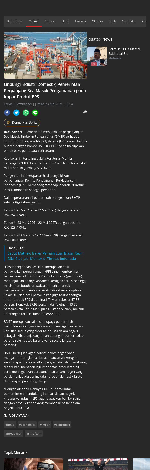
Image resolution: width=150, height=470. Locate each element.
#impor (45, 425)
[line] (35, 112)
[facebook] (7, 112)
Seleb (112, 21)
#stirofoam (33, 433)
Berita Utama (15, 21)
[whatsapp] (26, 112)
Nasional (50, 21)
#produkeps (13, 433)
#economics (27, 425)
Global (65, 21)
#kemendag (62, 425)
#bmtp (9, 425)
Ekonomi (80, 21)
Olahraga (97, 21)
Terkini (33, 21)
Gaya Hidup (129, 21)
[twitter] (16, 112)
